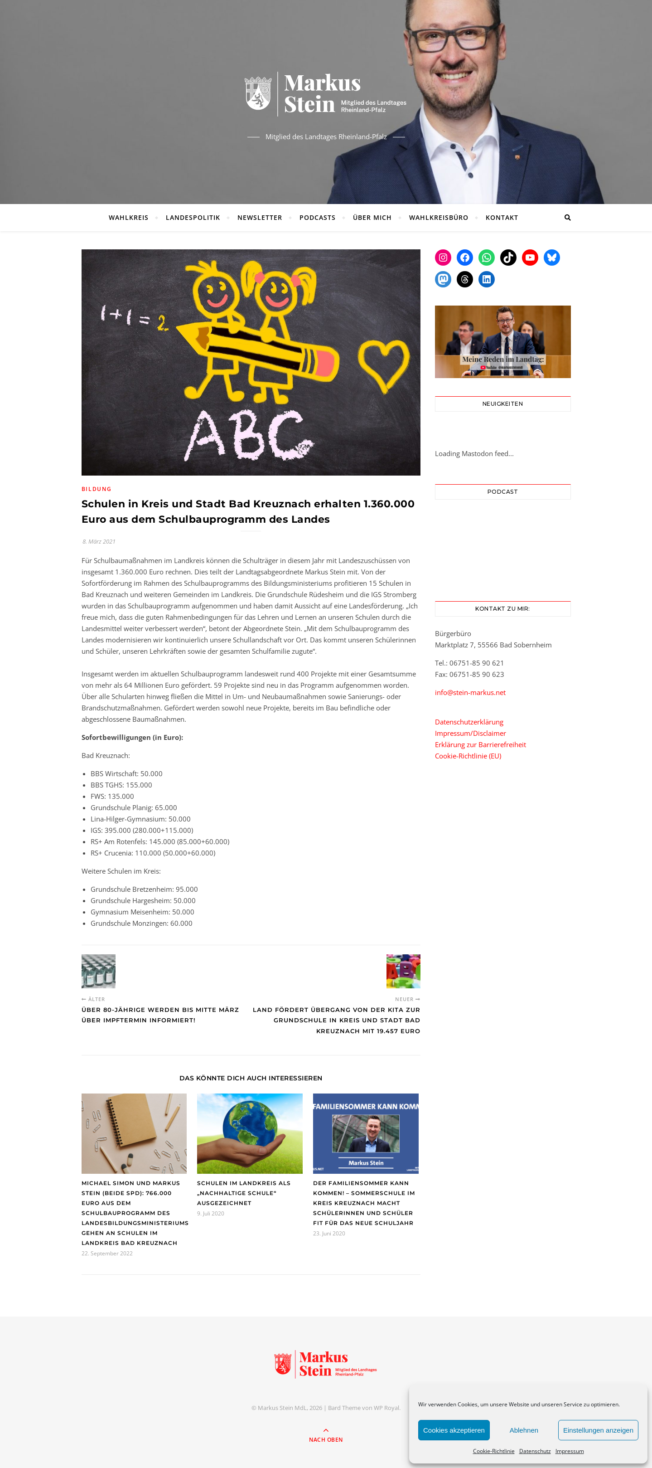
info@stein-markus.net (470, 692)
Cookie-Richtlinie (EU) (468, 755)
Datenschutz (535, 1451)
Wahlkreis (129, 217)
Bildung (97, 489)
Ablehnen (524, 1430)
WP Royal (386, 1408)
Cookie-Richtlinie (494, 1451)
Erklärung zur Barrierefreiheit (480, 744)
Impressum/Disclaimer (470, 733)
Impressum (569, 1451)
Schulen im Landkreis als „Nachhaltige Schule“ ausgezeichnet (244, 1193)
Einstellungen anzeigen (598, 1430)
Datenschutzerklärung (469, 721)
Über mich (372, 217)
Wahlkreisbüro (438, 217)
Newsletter (259, 217)
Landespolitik (193, 217)
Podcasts (317, 217)
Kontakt (502, 217)
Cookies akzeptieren (454, 1430)
